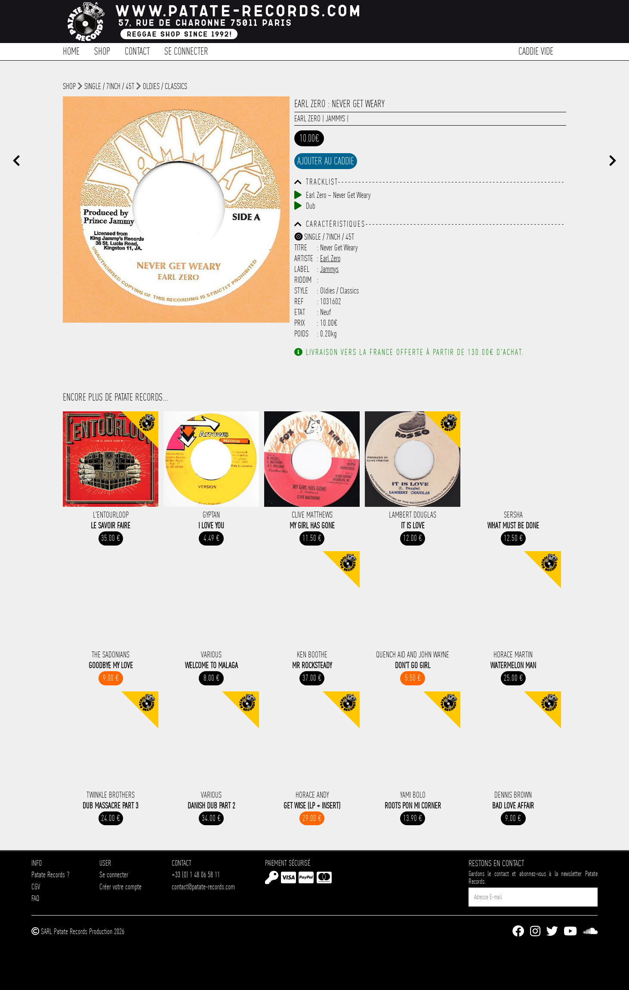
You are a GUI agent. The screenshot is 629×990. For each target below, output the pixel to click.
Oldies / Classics (165, 86)
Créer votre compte (120, 886)
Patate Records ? (50, 874)
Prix (299, 323)
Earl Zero (307, 118)
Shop (102, 51)
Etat (299, 312)
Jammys (335, 118)
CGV (35, 886)
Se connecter (186, 51)
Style (301, 291)
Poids (301, 334)
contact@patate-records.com (203, 886)
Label (301, 269)
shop (69, 86)
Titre (300, 248)
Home (71, 51)
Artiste (303, 258)
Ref (299, 301)
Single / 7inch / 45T (109, 86)
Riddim (302, 280)
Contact (137, 51)
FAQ (35, 898)
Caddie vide (535, 51)
